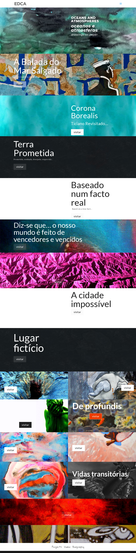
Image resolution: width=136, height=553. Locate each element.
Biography (78, 547)
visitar (20, 84)
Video (67, 547)
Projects (57, 547)
